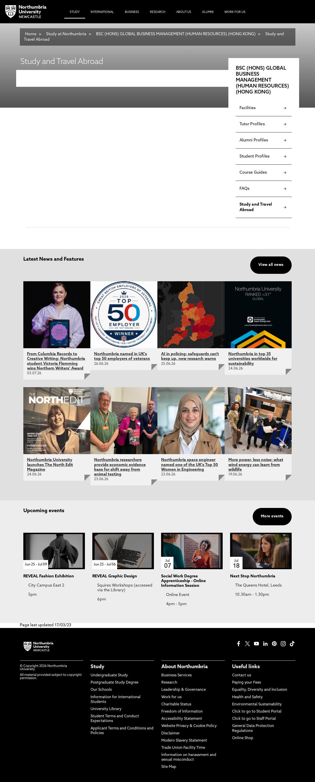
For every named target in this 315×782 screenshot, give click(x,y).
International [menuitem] (102, 12)
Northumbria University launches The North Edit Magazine (50, 464)
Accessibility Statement (181, 719)
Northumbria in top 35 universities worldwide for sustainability (252, 359)
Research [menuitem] (157, 12)
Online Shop (242, 738)
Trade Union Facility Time (183, 748)
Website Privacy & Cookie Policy (189, 726)
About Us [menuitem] (183, 12)
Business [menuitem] (132, 12)
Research (169, 683)
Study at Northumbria (66, 34)
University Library (106, 709)
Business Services (176, 675)
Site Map (168, 767)
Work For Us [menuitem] (234, 12)
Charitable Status (176, 704)
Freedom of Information (182, 712)
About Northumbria (184, 666)
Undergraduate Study (109, 675)
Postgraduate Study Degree (114, 683)
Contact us (241, 675)
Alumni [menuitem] (207, 12)
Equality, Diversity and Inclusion (259, 690)
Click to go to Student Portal (256, 712)
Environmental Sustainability (257, 704)
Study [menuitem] (75, 12)
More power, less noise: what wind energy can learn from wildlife (255, 464)
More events (272, 516)
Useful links (246, 666)
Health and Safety (247, 697)
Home (30, 34)
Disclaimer (170, 733)
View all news (270, 265)
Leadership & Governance (183, 690)
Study (97, 666)
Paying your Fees (246, 683)
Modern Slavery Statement (184, 741)
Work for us (171, 697)
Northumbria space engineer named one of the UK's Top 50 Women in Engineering (189, 464)
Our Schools (101, 690)
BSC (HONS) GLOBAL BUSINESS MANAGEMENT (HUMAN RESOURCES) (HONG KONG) (176, 34)
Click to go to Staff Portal (254, 719)
